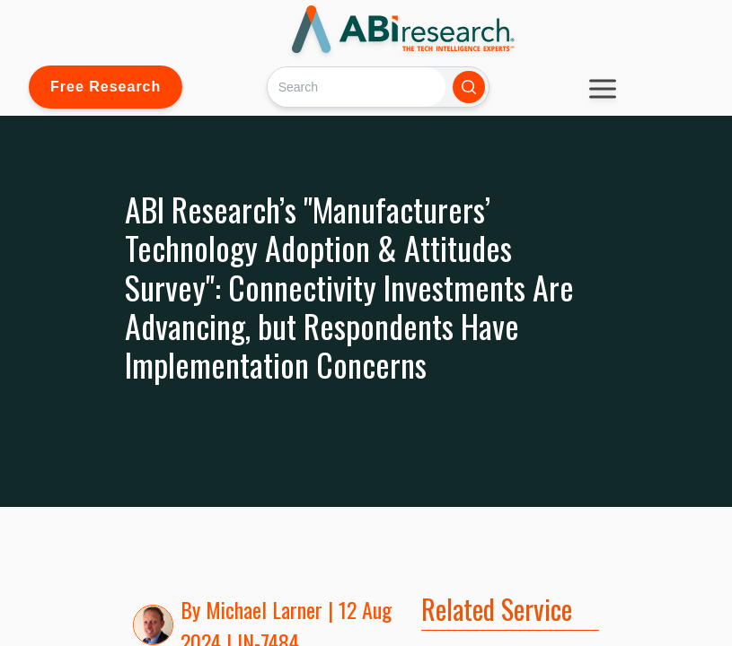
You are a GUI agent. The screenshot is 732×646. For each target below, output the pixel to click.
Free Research (105, 86)
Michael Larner (264, 609)
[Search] (356, 86)
